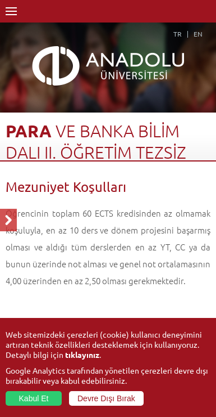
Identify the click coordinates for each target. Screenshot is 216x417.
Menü (11, 11)
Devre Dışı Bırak (106, 398)
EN (198, 33)
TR (177, 33)
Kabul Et (34, 398)
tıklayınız (82, 354)
